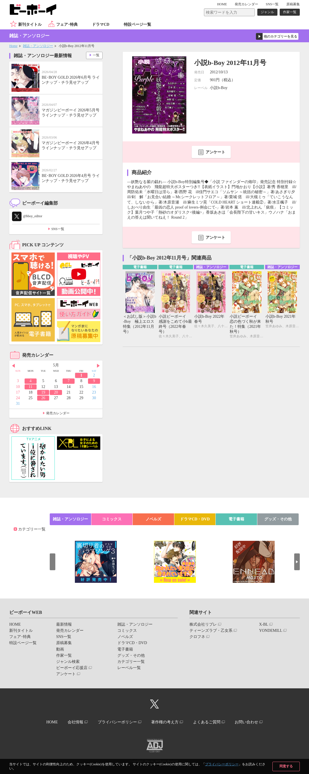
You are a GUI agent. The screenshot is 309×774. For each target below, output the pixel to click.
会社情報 (75, 722)
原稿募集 (293, 4)
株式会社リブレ (203, 624)
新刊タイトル (30, 24)
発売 (246, 4)
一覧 (96, 55)
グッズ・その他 (278, 519)
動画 (60, 649)
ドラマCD (100, 24)
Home (13, 46)
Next (98, 365)
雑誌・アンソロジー (38, 46)
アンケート (215, 152)
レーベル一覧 (129, 668)
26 (43, 398)
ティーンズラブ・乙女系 (210, 630)
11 (30, 387)
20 (56, 392)
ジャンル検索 (68, 662)
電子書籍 (236, 519)
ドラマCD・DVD (195, 519)
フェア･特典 (67, 24)
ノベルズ (153, 519)
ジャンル (267, 12)
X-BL (263, 624)
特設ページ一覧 (137, 24)
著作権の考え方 (165, 722)
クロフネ (197, 637)
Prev (13, 365)
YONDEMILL (270, 630)
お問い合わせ (246, 722)
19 (43, 392)
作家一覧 (289, 12)
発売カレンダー (58, 413)
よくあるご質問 (206, 722)
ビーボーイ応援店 (71, 668)
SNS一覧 (272, 4)
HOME (222, 4)
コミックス (112, 519)
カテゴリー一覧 (32, 529)
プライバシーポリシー (222, 764)
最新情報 (64, 624)
